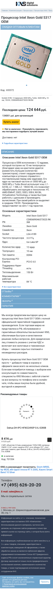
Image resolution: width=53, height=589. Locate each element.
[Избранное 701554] (49, 457)
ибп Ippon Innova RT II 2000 (24, 469)
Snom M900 (43, 467)
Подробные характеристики (15, 143)
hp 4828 (5, 469)
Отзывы (7, 291)
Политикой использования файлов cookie (14, 585)
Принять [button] (45, 582)
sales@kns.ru (16, 491)
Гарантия (7, 306)
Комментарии (11, 296)
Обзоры (7, 301)
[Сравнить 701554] (45, 457)
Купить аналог (11, 122)
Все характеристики (12, 287)
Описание (8, 151)
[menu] (3, 4)
